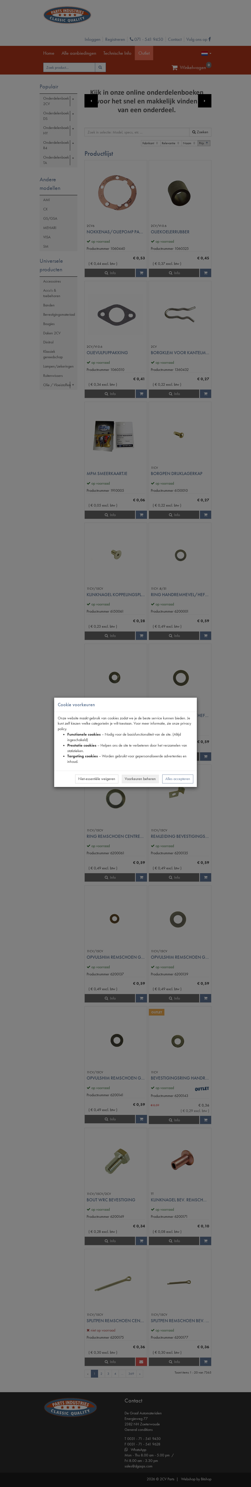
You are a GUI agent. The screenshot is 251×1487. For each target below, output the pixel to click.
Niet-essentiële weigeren (96, 778)
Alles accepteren (177, 778)
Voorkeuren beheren (140, 778)
